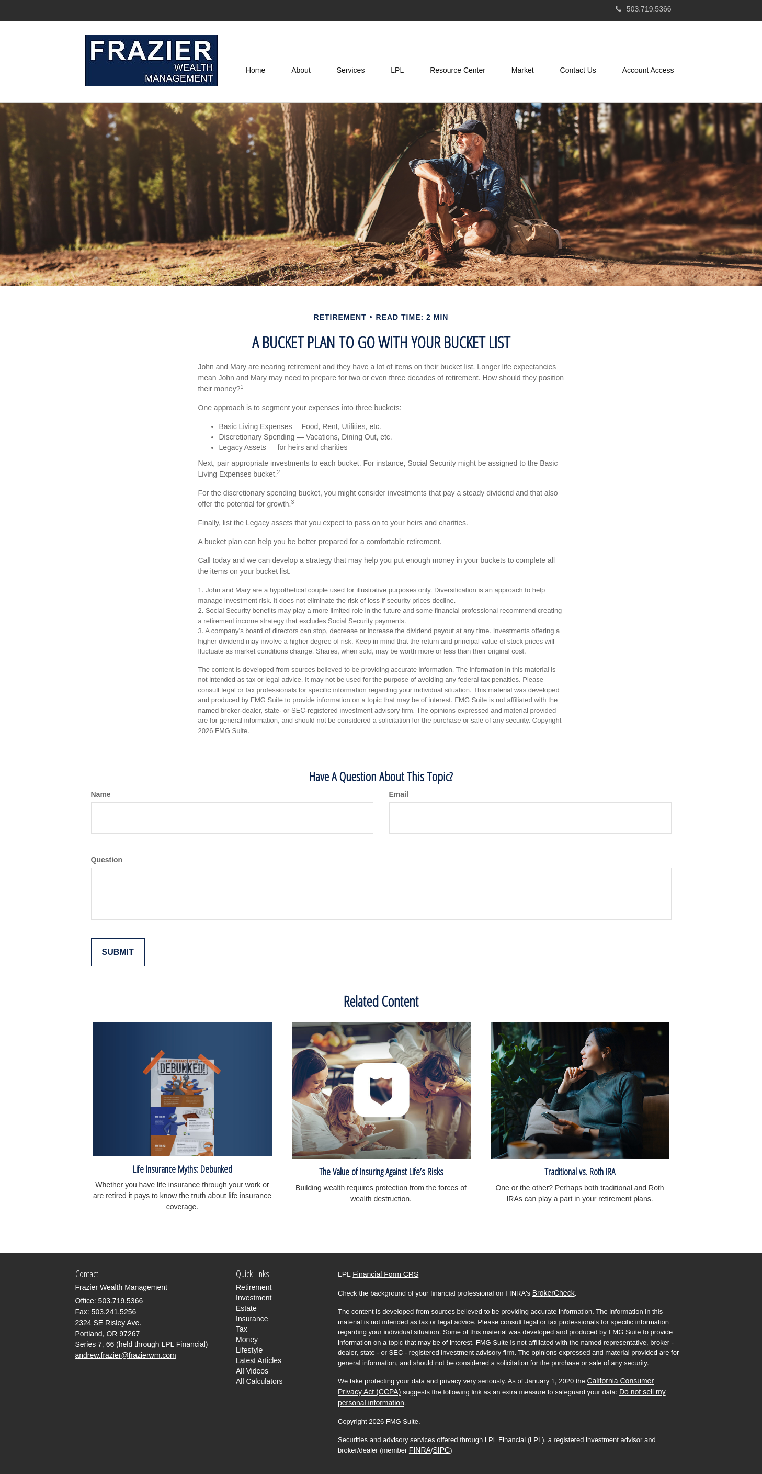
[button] (301, 62)
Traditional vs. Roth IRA (579, 1171)
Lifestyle (249, 1350)
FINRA (420, 1450)
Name (101, 794)
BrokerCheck (553, 1293)
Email (398, 794)
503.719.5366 (644, 9)
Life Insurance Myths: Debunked (182, 1168)
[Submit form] (118, 952)
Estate (246, 1308)
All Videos (252, 1371)
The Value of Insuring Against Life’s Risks (381, 1171)
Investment (253, 1297)
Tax (241, 1329)
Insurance (252, 1318)
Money (247, 1339)
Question (107, 860)
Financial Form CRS (385, 1274)
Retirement (253, 1287)
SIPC (441, 1450)
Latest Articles (258, 1360)
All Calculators (259, 1381)
